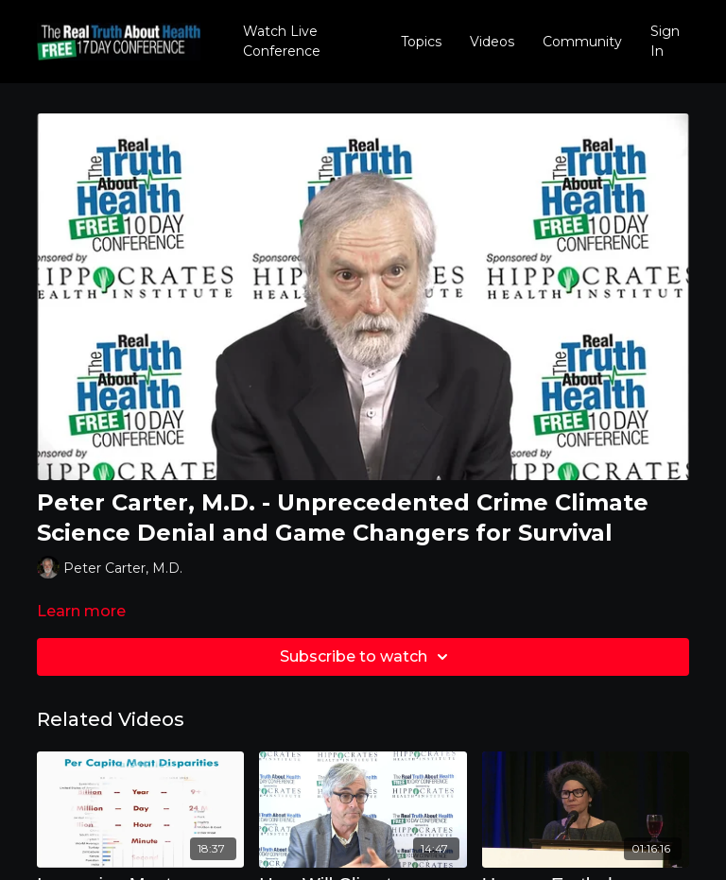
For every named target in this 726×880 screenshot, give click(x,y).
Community (582, 41)
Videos (492, 41)
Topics (421, 41)
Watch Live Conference (281, 41)
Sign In (665, 41)
